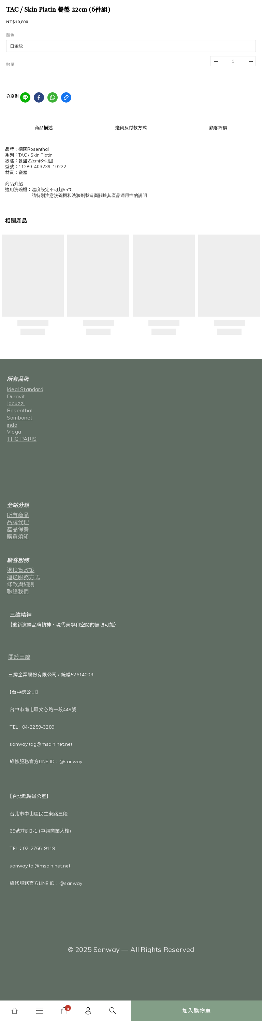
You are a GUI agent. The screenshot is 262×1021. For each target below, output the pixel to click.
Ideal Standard (25, 389)
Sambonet (20, 417)
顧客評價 (218, 127)
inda (12, 424)
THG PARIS (22, 438)
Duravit (16, 396)
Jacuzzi (16, 403)
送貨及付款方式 (131, 127)
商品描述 (44, 127)
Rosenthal (19, 410)
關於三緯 (19, 656)
